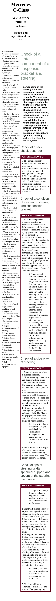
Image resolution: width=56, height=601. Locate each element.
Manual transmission (11, 342)
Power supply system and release (9, 334)
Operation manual (10, 58)
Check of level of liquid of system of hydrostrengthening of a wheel (10, 202)
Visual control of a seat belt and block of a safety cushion (11, 234)
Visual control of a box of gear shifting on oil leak (11, 176)
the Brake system (34, 139)
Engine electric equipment (8, 339)
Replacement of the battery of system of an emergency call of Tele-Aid (11, 267)
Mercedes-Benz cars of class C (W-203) (10, 55)
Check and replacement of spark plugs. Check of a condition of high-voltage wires (10, 306)
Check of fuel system (11, 121)
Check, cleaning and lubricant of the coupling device (10, 284)
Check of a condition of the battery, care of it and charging (11, 258)
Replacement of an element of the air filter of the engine (11, 316)
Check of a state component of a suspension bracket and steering (9, 185)
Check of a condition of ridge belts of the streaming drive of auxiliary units (11, 139)
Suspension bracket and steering (10, 358)
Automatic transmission (7, 346)
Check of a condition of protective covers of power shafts (11, 193)
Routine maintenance (11, 61)
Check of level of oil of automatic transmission (10, 169)
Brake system (8, 355)
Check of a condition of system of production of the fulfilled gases (11, 161)
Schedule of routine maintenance (10, 76)
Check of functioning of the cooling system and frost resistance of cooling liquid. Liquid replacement (11, 150)
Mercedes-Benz (8, 51)
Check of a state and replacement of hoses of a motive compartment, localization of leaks (10, 128)
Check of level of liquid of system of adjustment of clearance (9, 211)
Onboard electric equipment (9, 365)
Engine (6, 326)
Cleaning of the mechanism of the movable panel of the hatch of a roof (10, 226)
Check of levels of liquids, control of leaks (10, 87)
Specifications (8, 63)
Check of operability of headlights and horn (10, 240)
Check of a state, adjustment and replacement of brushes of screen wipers (9, 249)
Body (5, 362)
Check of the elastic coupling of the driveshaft (10, 296)
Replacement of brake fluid (9, 291)
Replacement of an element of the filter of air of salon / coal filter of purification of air (11, 276)
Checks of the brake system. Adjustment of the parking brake (10, 116)
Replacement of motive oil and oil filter (9, 109)
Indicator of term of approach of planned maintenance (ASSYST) (10, 69)
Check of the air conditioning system (10, 218)
